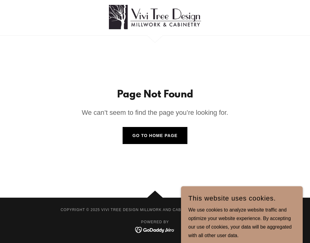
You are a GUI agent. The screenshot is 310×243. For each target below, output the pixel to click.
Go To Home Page (154, 135)
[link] (155, 17)
